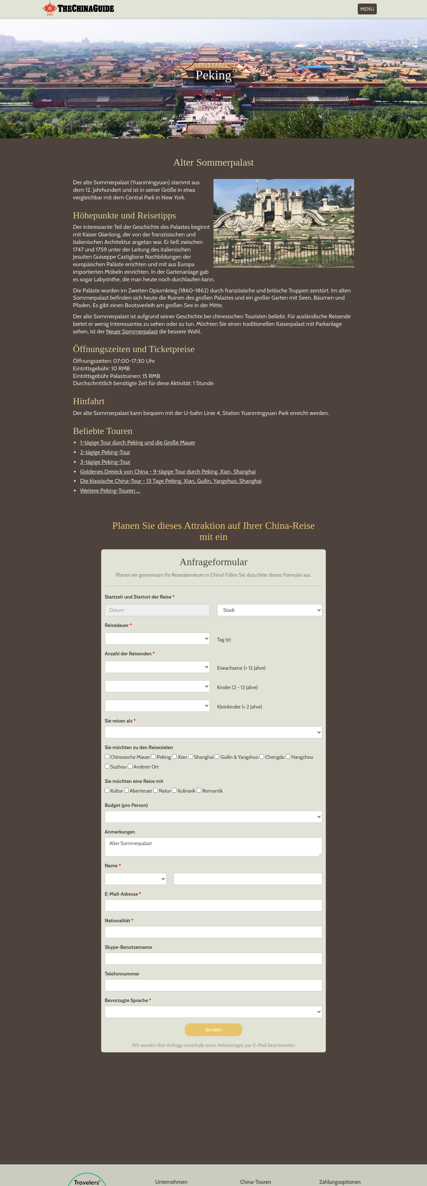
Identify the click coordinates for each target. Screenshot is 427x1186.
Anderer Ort (143, 766)
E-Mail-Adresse (121, 894)
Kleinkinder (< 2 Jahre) (239, 706)
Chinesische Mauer (127, 757)
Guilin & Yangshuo (236, 757)
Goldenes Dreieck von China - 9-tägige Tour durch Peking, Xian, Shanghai (167, 471)
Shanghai (201, 757)
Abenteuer (138, 791)
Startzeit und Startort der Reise (139, 597)
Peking (161, 757)
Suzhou (116, 766)
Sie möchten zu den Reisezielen (139, 747)
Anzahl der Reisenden (128, 653)
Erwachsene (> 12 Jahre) (241, 668)
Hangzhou (299, 757)
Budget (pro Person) (126, 805)
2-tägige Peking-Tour (105, 452)
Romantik (210, 791)
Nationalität (117, 920)
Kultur (114, 791)
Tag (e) (224, 639)
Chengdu (271, 757)
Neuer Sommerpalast (132, 331)
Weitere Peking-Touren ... (110, 490)
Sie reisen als (118, 720)
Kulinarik (184, 791)
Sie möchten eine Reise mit (134, 781)
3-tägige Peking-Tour (105, 461)
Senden (213, 1029)
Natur (162, 791)
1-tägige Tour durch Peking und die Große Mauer (137, 442)
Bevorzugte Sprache (126, 1000)
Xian (179, 757)
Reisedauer (117, 625)
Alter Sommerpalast (214, 847)
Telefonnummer (122, 973)
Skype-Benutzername (128, 947)
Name (111, 865)
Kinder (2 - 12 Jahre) (237, 687)
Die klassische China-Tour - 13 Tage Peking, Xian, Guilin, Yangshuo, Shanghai (171, 480)
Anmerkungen (120, 832)
